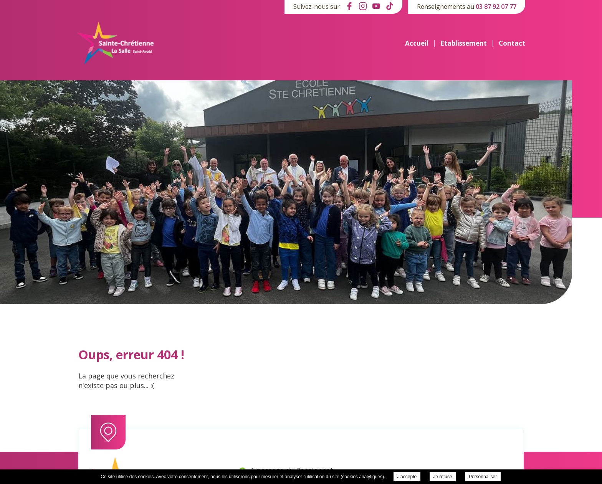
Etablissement (463, 43)
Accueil (416, 43)
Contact (512, 43)
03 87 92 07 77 (496, 6)
